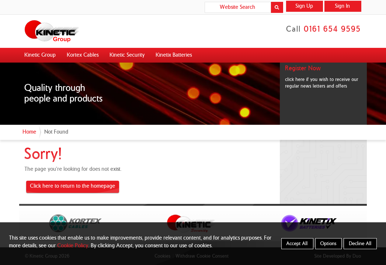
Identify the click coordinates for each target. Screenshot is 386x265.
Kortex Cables (83, 55)
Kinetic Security (127, 55)
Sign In (342, 6)
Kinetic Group (40, 55)
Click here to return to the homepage (72, 186)
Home (29, 132)
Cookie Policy (73, 245)
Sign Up (304, 6)
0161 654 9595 (332, 29)
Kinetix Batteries (174, 55)
